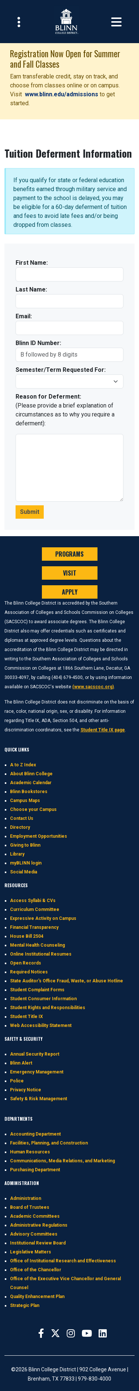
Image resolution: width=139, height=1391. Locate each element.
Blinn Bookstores (28, 791)
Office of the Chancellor (35, 1269)
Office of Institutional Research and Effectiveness (63, 1260)
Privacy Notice (25, 1089)
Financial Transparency (34, 927)
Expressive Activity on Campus (43, 918)
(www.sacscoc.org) (93, 686)
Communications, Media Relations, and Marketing (62, 1160)
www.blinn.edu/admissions (62, 94)
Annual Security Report (34, 1054)
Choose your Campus (33, 809)
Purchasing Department (35, 1169)
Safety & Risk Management (38, 1098)
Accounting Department (35, 1134)
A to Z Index (23, 764)
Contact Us (21, 818)
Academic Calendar (31, 782)
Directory (20, 827)
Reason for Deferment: (48, 396)
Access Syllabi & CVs (33, 900)
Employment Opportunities (38, 836)
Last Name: (31, 289)
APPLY (69, 591)
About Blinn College (31, 773)
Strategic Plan (24, 1305)
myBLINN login (26, 863)
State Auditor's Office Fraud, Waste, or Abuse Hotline (66, 980)
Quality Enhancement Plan (37, 1296)
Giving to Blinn (25, 845)
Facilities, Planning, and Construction (49, 1143)
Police (17, 1081)
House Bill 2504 (26, 936)
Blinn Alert (21, 1063)
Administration (25, 1198)
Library (17, 854)
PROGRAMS (69, 554)
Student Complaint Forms (37, 989)
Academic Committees (35, 1216)
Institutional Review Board (38, 1243)
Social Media (23, 872)
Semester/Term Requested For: (61, 369)
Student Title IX (26, 1016)
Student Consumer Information (43, 998)
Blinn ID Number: (38, 343)
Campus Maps (25, 800)
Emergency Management (36, 1072)
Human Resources (30, 1152)
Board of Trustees (29, 1207)
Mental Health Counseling (37, 945)
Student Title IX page (102, 729)
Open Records (25, 963)
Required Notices (29, 972)
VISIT (69, 573)
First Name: (32, 262)
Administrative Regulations (38, 1225)
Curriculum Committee (34, 909)
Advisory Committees (33, 1234)
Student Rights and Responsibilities (47, 1007)
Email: (24, 316)
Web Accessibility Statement (41, 1025)
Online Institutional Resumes (41, 954)
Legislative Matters (30, 1252)
